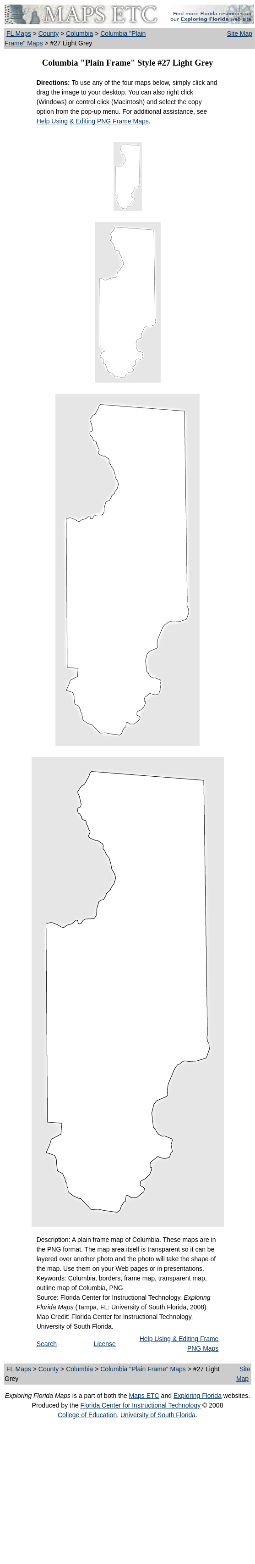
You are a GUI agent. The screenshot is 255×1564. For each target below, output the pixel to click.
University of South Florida (157, 1415)
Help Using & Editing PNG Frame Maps (93, 121)
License (105, 1343)
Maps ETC (144, 1395)
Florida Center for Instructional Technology (140, 1405)
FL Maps (18, 33)
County (48, 33)
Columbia (79, 33)
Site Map (239, 33)
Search (47, 1343)
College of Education (87, 1415)
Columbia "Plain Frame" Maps (143, 1369)
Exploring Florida (198, 1395)
